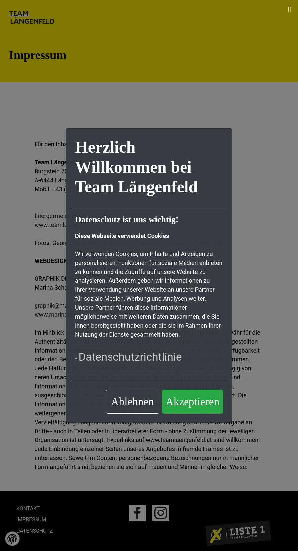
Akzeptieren (192, 401)
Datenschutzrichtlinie (130, 357)
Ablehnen (132, 401)
